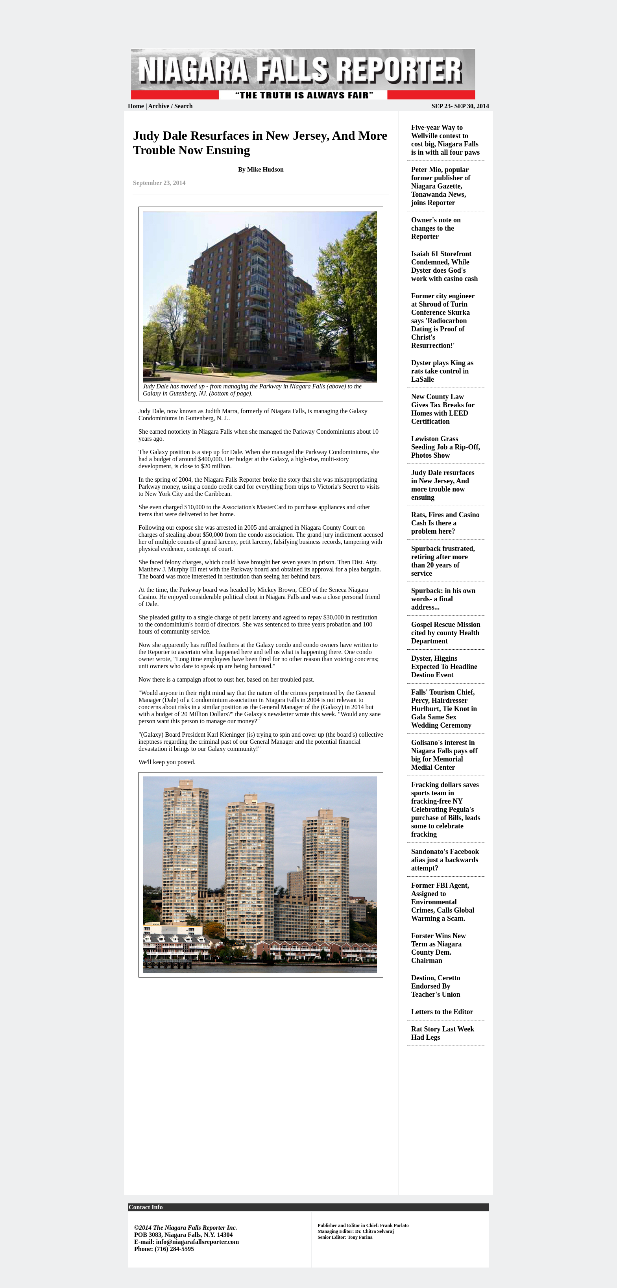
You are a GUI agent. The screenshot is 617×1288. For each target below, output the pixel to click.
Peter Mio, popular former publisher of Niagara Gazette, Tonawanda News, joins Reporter (440, 186)
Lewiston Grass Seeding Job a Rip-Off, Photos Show (445, 447)
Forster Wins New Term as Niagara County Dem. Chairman (438, 948)
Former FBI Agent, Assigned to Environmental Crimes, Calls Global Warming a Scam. (443, 901)
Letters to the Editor (442, 1012)
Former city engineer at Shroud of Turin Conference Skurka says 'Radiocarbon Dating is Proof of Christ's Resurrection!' (443, 320)
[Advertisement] (308, 29)
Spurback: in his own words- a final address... (443, 599)
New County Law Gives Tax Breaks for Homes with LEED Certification (443, 409)
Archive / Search (170, 106)
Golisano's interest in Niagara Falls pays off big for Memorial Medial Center (444, 755)
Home (137, 106)
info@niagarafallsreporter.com (197, 1241)
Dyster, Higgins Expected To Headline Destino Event (444, 666)
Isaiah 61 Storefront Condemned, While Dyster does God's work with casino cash (444, 266)
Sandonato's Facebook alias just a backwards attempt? (445, 860)
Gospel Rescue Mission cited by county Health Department (445, 633)
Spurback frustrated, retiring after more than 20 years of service (443, 561)
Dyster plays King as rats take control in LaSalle (442, 371)
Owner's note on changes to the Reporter (436, 228)
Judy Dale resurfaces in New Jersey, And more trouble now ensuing (443, 485)
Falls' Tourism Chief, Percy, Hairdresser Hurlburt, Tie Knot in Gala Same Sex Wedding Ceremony (444, 708)
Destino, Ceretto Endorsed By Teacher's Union (435, 986)
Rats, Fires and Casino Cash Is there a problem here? (445, 523)
